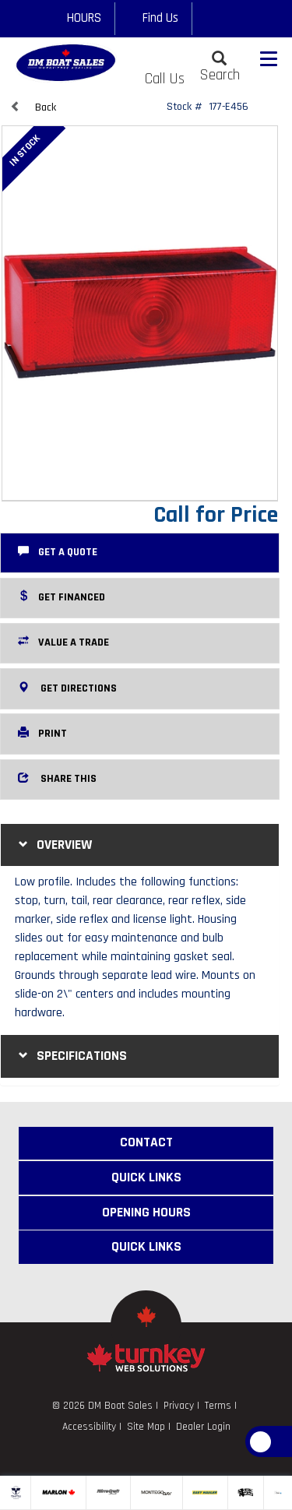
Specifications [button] (71, 1056)
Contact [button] (146, 1142)
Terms (218, 1405)
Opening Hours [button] (146, 1212)
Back (33, 106)
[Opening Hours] (76, 18)
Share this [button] (57, 778)
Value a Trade (63, 641)
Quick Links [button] (146, 1177)
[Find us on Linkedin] (253, 18)
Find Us (153, 17)
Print (42, 733)
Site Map (146, 1427)
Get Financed (61, 596)
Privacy (179, 1405)
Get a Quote (57, 551)
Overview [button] (53, 845)
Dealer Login (203, 1427)
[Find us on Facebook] (209, 18)
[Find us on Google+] (230, 18)
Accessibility (89, 1427)
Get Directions (67, 687)
